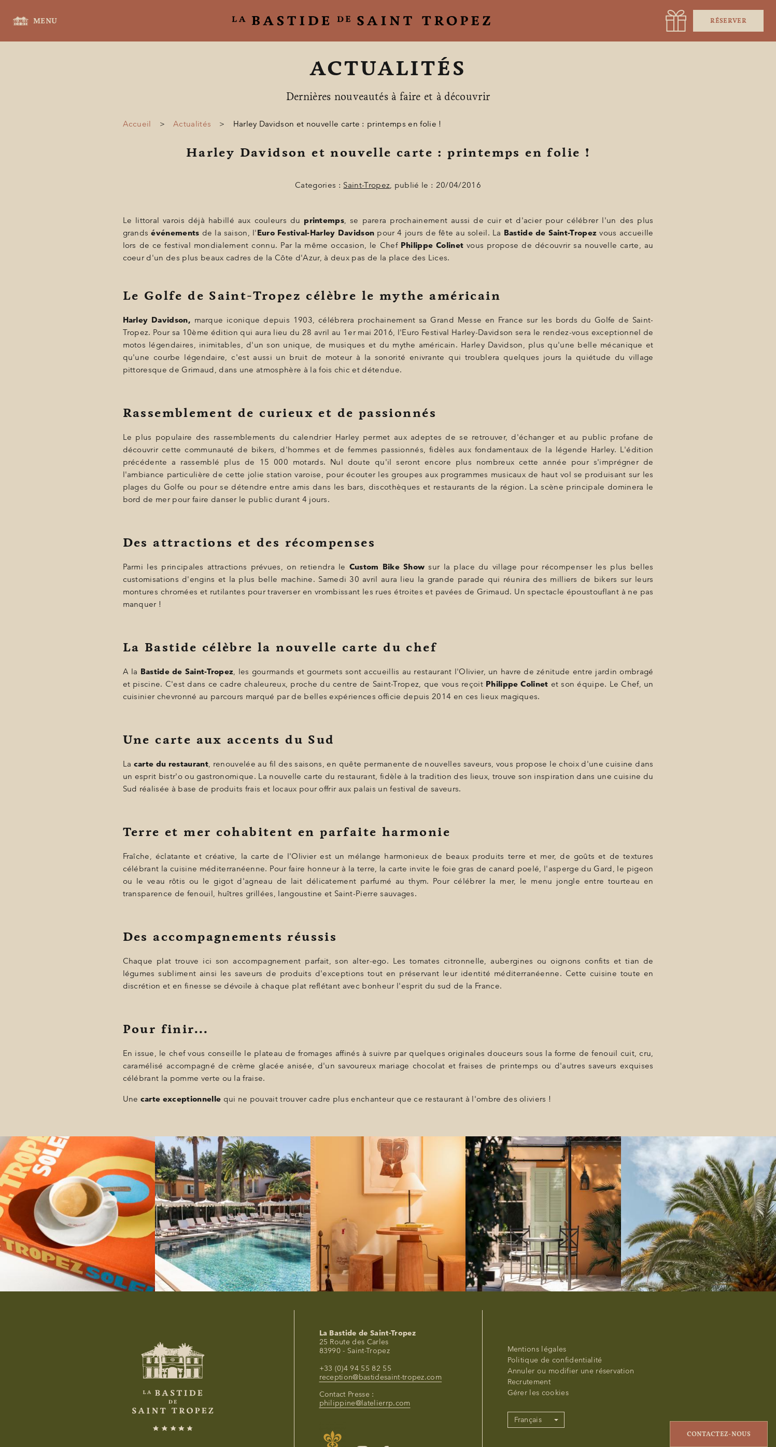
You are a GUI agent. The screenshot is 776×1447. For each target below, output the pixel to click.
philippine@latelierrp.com (365, 1403)
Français (528, 1419)
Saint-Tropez (366, 185)
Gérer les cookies (538, 1392)
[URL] (676, 21)
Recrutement (529, 1382)
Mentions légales (537, 1349)
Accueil (137, 124)
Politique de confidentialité (554, 1360)
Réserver (728, 20)
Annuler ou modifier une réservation (570, 1371)
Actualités (192, 124)
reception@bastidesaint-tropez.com (380, 1377)
